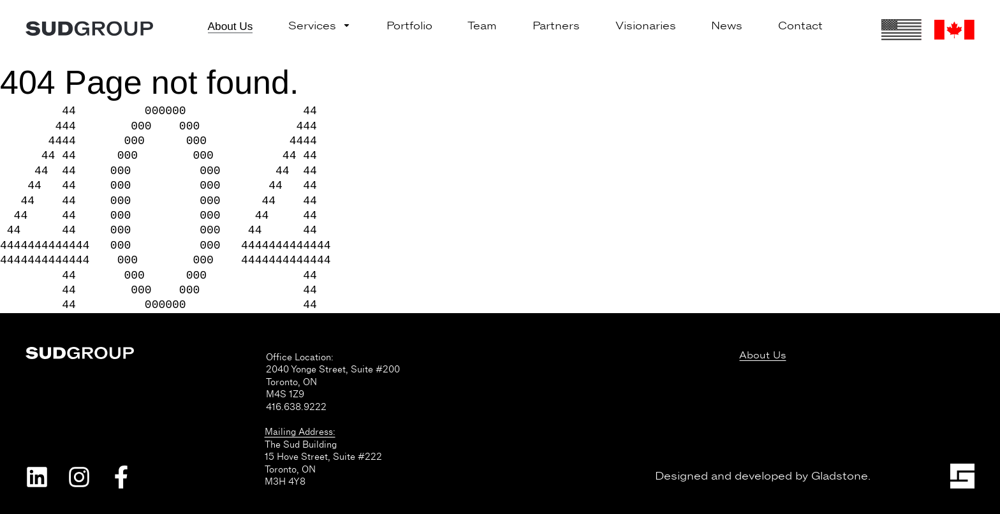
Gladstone (839, 476)
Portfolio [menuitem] (409, 26)
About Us (762, 355)
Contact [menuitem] (800, 26)
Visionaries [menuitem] (645, 26)
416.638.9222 (296, 407)
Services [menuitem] (319, 26)
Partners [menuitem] (556, 26)
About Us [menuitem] (230, 26)
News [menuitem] (726, 26)
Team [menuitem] (482, 26)
